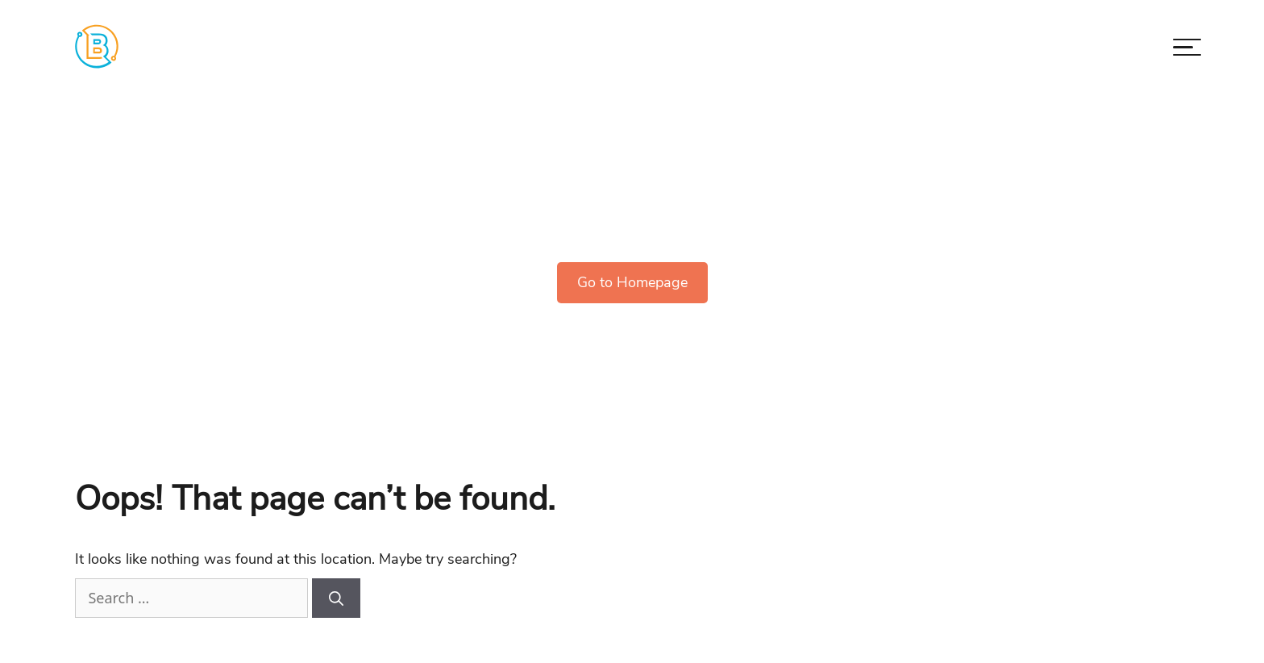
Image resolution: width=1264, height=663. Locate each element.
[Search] (336, 598)
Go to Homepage (632, 282)
